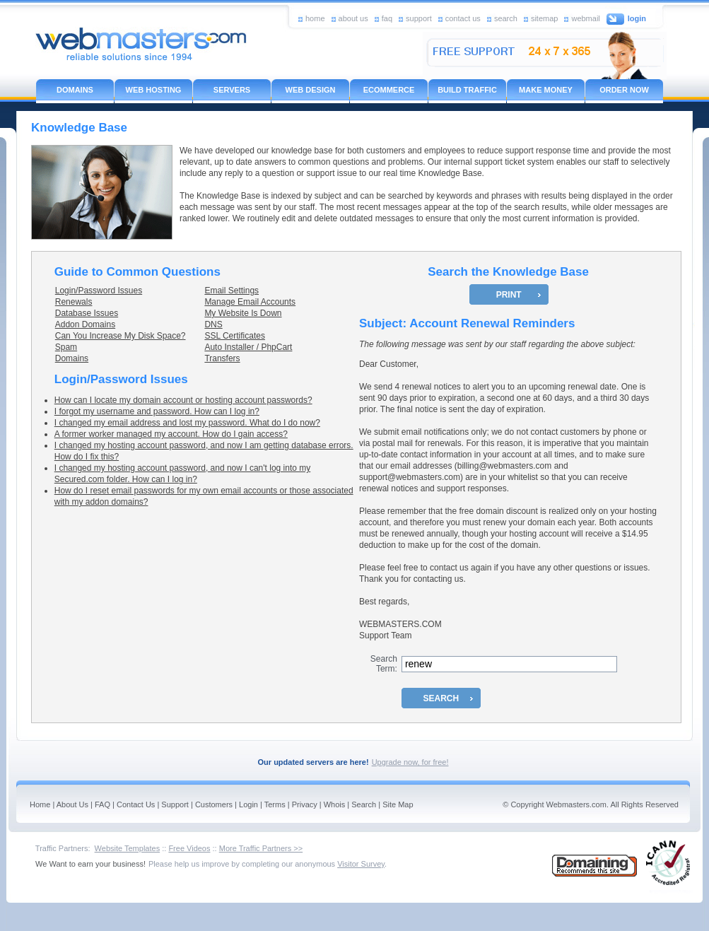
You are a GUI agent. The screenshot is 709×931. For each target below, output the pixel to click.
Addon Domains (85, 324)
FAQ (102, 804)
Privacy (304, 804)
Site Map (397, 804)
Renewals (74, 302)
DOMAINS (75, 90)
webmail (585, 18)
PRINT (509, 295)
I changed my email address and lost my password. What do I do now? (187, 423)
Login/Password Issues (98, 290)
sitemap (544, 18)
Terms (275, 804)
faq (387, 18)
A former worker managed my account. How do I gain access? (171, 434)
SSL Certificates (234, 336)
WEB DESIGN (311, 90)
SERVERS (231, 90)
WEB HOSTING (154, 90)
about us (353, 18)
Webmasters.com (576, 804)
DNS (213, 324)
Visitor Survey (361, 864)
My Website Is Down (242, 313)
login (637, 18)
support (419, 18)
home (315, 18)
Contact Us (136, 804)
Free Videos (189, 848)
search (505, 18)
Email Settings (231, 290)
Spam (66, 347)
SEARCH (441, 698)
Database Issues (86, 313)
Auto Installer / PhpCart (248, 347)
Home (40, 804)
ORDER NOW (624, 90)
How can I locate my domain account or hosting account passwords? (183, 400)
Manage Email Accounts (249, 302)
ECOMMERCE (389, 90)
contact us (463, 18)
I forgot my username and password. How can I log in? (156, 411)
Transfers (222, 358)
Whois (335, 804)
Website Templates (127, 848)
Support (175, 804)
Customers (214, 804)
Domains (71, 358)
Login (248, 804)
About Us (72, 804)
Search (363, 804)
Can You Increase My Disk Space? (120, 336)
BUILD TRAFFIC (467, 90)
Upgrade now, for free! (410, 762)
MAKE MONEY (546, 90)
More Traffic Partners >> (261, 848)
